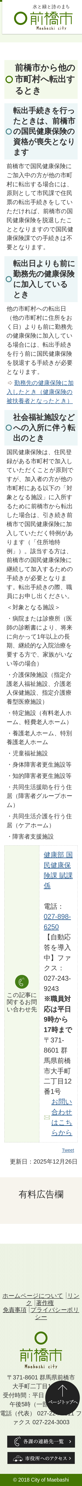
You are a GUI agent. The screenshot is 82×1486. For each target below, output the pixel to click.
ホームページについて (32, 1295)
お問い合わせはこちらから (61, 1117)
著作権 (45, 1302)
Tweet (68, 1150)
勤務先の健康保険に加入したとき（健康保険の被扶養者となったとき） (40, 391)
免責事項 (14, 1309)
